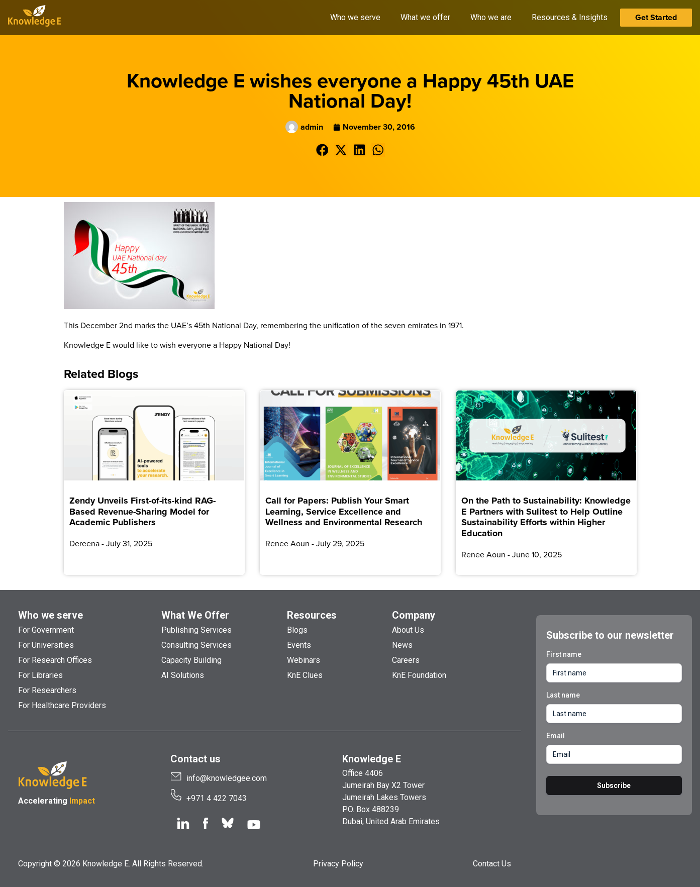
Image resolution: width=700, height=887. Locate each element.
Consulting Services (196, 645)
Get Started (656, 17)
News (402, 645)
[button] (322, 150)
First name (563, 654)
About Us (408, 630)
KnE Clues (305, 675)
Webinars (303, 660)
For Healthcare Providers (62, 705)
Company (413, 615)
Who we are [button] (491, 17)
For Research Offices (55, 660)
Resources (312, 615)
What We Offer (195, 615)
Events (299, 645)
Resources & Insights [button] (570, 17)
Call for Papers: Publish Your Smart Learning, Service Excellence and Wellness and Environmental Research (343, 511)
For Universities (46, 645)
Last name (563, 695)
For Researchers (47, 690)
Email (555, 736)
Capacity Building (191, 660)
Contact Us (492, 863)
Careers (406, 660)
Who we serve (50, 615)
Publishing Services (196, 630)
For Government (46, 630)
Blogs (297, 630)
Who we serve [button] (355, 17)
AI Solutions (182, 675)
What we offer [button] (425, 17)
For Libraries (40, 675)
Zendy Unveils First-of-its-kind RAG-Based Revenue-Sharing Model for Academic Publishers (142, 511)
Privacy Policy (338, 863)
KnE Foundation (419, 675)
